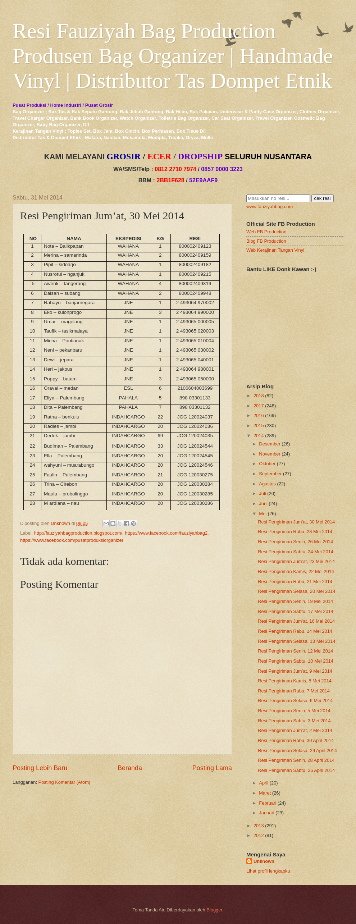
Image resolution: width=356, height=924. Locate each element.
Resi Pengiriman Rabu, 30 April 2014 (296, 740)
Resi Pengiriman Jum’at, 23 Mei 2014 (296, 561)
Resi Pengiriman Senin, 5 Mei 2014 (294, 710)
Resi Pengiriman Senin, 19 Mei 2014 (295, 601)
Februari (267, 803)
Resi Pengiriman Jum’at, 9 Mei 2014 (295, 671)
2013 (259, 825)
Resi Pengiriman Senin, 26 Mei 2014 (295, 541)
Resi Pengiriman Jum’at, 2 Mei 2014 (295, 730)
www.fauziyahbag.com (269, 206)
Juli (262, 493)
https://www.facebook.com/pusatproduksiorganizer (71, 540)
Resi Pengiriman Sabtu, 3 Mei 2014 (294, 720)
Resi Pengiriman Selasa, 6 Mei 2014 (295, 700)
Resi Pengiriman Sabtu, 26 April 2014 (296, 770)
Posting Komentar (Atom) (64, 782)
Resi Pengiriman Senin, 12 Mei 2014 (295, 651)
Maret (265, 793)
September (270, 473)
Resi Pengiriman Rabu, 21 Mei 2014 (295, 581)
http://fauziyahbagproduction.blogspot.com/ (78, 533)
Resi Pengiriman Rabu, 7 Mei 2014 (294, 691)
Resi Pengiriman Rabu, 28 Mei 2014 (295, 531)
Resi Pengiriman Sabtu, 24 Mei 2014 (295, 551)
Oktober (267, 463)
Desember (269, 444)
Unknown (264, 861)
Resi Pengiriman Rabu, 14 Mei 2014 (295, 631)
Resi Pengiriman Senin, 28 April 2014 (296, 760)
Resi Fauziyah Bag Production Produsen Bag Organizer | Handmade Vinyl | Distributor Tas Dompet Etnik (173, 55)
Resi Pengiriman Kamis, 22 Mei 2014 (296, 571)
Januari (266, 812)
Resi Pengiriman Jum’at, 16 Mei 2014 (296, 621)
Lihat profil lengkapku (268, 871)
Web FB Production (266, 231)
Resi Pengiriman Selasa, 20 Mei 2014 (296, 591)
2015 (259, 425)
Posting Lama (212, 768)
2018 (259, 395)
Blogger (214, 909)
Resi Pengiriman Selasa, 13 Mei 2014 (296, 641)
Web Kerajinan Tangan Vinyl (275, 250)
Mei (262, 513)
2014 (259, 435)
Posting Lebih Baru (40, 768)
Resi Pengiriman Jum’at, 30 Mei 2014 (296, 522)
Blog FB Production (266, 241)
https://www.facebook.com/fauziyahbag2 (166, 533)
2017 (259, 405)
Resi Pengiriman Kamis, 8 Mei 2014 (295, 680)
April (263, 783)
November (269, 454)
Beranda (130, 768)
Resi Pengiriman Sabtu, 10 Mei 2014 (295, 661)
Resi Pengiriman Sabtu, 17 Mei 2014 (295, 611)
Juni (263, 503)
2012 (259, 835)
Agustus (267, 483)
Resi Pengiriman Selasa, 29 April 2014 (297, 750)
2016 (259, 415)
